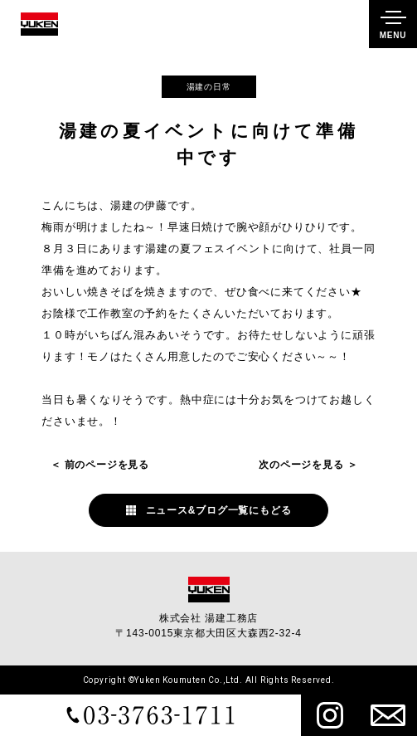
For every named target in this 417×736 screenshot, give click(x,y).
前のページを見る (107, 464)
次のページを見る (301, 464)
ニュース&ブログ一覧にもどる (219, 510)
